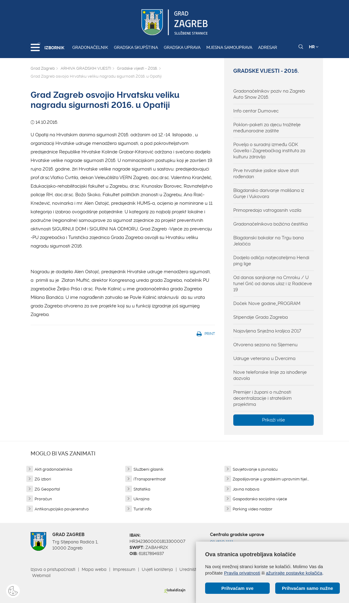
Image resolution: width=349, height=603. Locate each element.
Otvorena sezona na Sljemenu (265, 344)
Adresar (267, 47)
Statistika (141, 489)
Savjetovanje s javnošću (255, 469)
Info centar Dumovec (256, 111)
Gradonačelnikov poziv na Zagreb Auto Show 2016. (269, 94)
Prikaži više (273, 420)
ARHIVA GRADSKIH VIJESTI (86, 68)
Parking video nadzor (252, 509)
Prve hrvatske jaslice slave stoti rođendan (266, 173)
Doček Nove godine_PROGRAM (266, 303)
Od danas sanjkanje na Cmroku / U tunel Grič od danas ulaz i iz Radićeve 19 (272, 283)
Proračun (43, 499)
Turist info (142, 509)
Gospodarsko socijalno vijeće (260, 499)
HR (313, 46)
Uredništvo (190, 569)
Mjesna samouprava (229, 47)
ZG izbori (43, 479)
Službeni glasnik (148, 469)
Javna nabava (246, 489)
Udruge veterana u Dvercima (264, 358)
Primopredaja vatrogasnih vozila (267, 210)
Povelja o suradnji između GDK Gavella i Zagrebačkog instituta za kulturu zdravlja (269, 151)
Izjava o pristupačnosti (53, 569)
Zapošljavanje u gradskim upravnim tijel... (271, 479)
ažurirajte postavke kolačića (294, 572)
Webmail (41, 575)
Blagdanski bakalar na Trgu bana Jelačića (268, 241)
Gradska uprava (182, 47)
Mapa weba (94, 569)
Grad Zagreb (43, 68)
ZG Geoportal (47, 489)
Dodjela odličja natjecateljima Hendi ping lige (271, 261)
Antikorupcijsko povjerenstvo (62, 509)
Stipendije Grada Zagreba (260, 317)
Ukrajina (141, 499)
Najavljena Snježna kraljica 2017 (267, 331)
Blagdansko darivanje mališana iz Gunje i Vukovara (268, 193)
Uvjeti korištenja (157, 569)
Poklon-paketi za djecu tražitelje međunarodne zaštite (267, 128)
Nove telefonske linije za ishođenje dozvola (270, 375)
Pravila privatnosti (242, 572)
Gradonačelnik (90, 47)
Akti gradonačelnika (53, 469)
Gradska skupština (136, 47)
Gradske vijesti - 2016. (137, 68)
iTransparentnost (149, 479)
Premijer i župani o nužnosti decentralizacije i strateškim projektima (262, 398)
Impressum (124, 569)
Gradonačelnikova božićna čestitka (270, 224)
